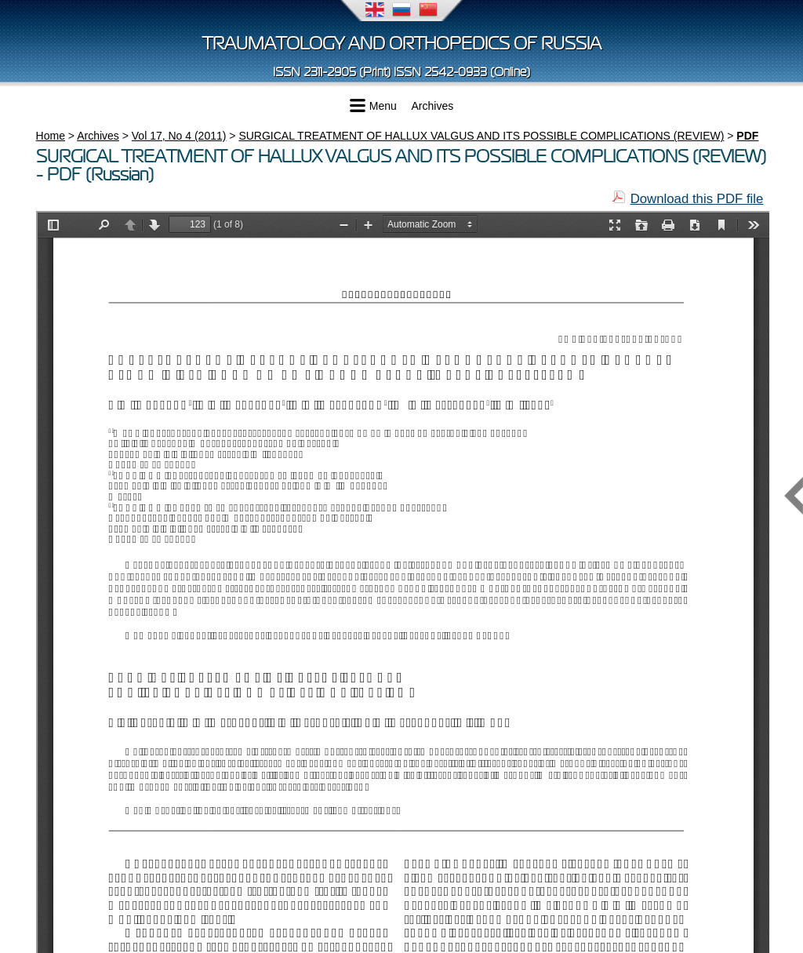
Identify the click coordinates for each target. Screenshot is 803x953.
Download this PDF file (697, 198)
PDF (747, 135)
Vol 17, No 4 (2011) (179, 135)
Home (50, 135)
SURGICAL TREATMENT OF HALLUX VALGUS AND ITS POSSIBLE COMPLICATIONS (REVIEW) (481, 135)
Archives (433, 106)
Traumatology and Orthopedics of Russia (401, 44)
